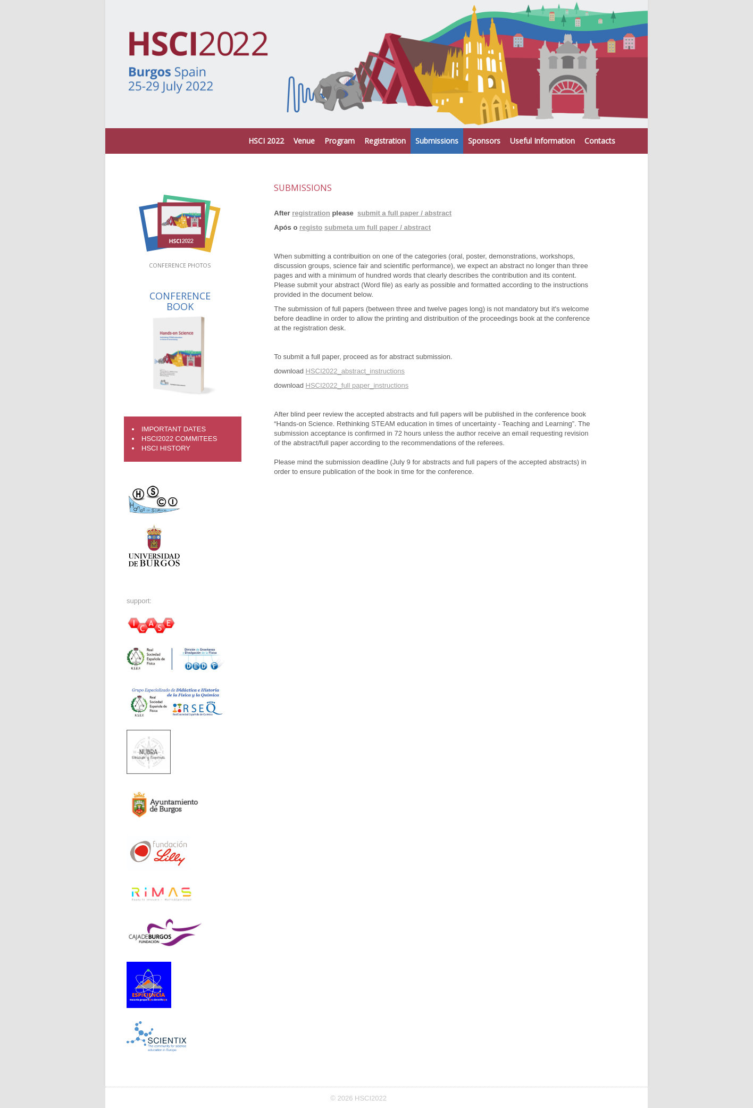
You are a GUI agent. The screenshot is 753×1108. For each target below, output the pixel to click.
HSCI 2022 (266, 141)
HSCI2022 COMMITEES (179, 439)
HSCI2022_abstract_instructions (355, 371)
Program (339, 141)
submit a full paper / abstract (404, 213)
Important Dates (173, 429)
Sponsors (484, 141)
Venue (304, 141)
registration (311, 213)
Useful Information (542, 141)
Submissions (436, 141)
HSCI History (165, 448)
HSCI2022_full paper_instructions (357, 385)
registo (310, 227)
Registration (385, 141)
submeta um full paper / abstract (377, 227)
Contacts (599, 141)
